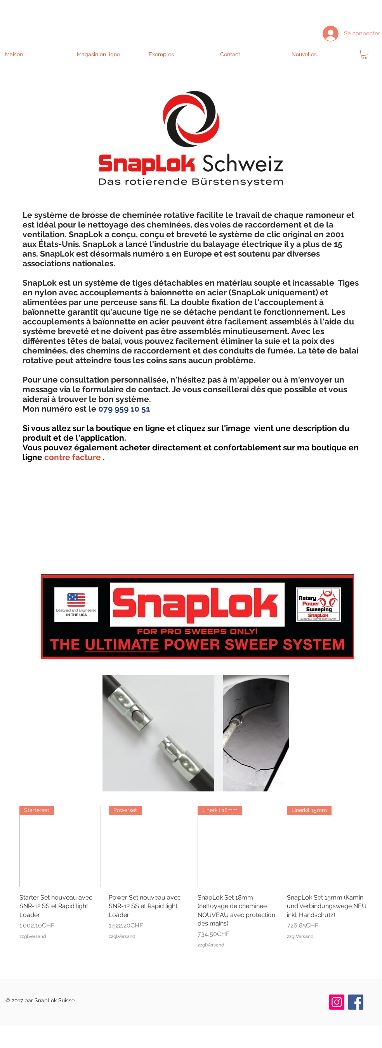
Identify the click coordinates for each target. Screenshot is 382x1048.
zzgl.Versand (32, 936)
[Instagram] (336, 1002)
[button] (108, 54)
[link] (364, 54)
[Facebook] (355, 1002)
